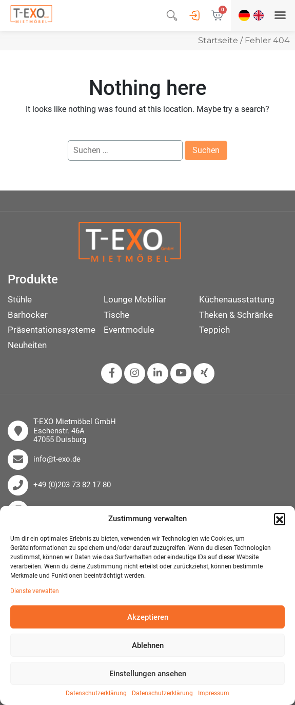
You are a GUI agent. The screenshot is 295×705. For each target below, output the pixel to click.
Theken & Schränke (236, 315)
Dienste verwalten (34, 591)
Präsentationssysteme (51, 330)
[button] (279, 518)
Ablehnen (148, 645)
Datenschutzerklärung (96, 693)
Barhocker (28, 315)
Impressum (213, 693)
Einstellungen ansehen (147, 673)
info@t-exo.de (57, 459)
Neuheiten (27, 345)
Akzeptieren (147, 617)
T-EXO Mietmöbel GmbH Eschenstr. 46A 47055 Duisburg (74, 430)
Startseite (218, 40)
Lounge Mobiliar (135, 299)
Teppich (214, 330)
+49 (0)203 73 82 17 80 (72, 485)
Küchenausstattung (236, 299)
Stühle (20, 299)
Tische (116, 315)
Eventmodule (129, 330)
